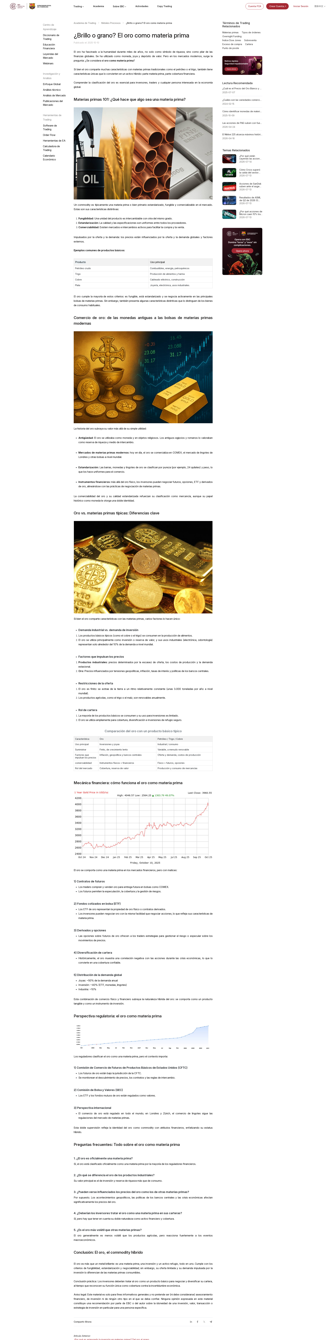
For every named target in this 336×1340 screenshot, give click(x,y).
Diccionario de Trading (51, 37)
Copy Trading (164, 6)
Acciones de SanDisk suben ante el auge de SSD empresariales (250, 185)
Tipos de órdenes (251, 32)
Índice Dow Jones (231, 40)
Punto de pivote (230, 48)
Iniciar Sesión (300, 6)
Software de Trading (50, 127)
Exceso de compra (232, 44)
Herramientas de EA (54, 140)
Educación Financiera (49, 46)
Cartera (249, 44)
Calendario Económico (49, 157)
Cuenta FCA (254, 6)
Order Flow (49, 135)
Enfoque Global (52, 84)
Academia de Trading (85, 23)
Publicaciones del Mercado (53, 102)
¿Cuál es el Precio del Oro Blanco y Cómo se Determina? (242, 88)
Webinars (48, 63)
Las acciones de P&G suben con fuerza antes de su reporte (242, 123)
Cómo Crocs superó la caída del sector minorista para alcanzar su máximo (249, 171)
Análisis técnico (52, 89)
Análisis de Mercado (54, 95)
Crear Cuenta (277, 6)
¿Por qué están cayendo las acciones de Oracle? (250, 157)
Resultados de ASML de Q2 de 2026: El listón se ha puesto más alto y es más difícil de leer (250, 199)
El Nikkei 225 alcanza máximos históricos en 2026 (242, 134)
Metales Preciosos (111, 23)
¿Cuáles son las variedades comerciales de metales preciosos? (242, 100)
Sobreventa (250, 40)
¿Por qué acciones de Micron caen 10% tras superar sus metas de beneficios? (250, 213)
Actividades (141, 6)
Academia (98, 6)
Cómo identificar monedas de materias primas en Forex (242, 111)
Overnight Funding (232, 36)
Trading (78, 6)
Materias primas (230, 32)
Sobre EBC (120, 6)
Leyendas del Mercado (50, 55)
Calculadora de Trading (51, 148)
